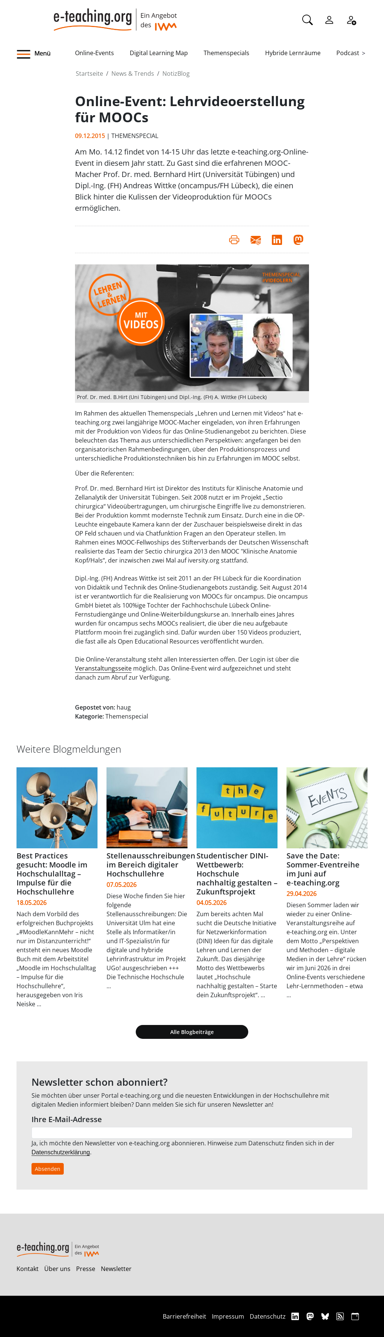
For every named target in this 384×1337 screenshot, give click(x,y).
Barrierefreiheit (184, 1316)
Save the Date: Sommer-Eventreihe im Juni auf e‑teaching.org (323, 869)
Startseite (89, 73)
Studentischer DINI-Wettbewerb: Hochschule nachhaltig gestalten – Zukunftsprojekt (237, 874)
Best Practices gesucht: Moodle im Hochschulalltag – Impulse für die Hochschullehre (51, 874)
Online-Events (94, 53)
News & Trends (132, 73)
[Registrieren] (351, 19)
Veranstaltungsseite (103, 668)
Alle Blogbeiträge (192, 1031)
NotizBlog (176, 73)
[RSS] (341, 1316)
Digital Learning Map (159, 53)
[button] (45, 54)
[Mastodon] (311, 1316)
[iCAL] (355, 1316)
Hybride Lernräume (293, 53)
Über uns (57, 1269)
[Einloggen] (329, 19)
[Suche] (307, 19)
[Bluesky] (326, 1316)
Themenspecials (226, 53)
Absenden (47, 1168)
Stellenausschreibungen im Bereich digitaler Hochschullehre (150, 865)
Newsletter (116, 1269)
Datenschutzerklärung (61, 1152)
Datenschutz (268, 1316)
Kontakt (27, 1269)
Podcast (347, 53)
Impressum (228, 1316)
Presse (85, 1269)
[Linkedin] (296, 1316)
